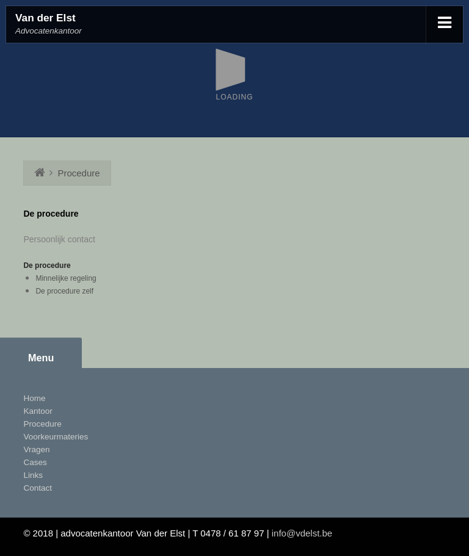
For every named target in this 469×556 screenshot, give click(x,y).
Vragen (36, 449)
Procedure (78, 173)
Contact (37, 488)
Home (34, 398)
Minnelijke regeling (65, 278)
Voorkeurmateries (55, 436)
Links (33, 475)
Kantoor (37, 411)
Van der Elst (45, 17)
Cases (34, 462)
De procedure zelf (64, 291)
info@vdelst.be (302, 533)
